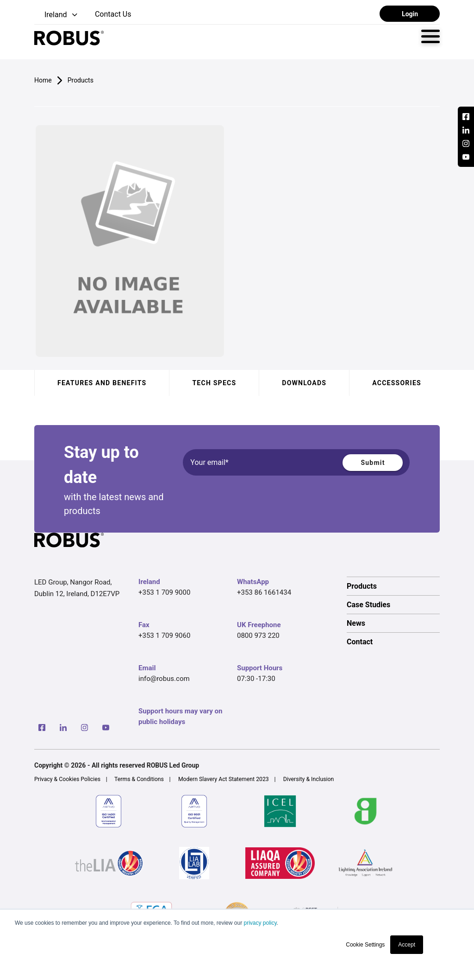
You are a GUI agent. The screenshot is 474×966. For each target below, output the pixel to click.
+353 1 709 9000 (164, 592)
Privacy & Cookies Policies (67, 779)
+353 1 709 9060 (164, 635)
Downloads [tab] (304, 383)
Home (43, 80)
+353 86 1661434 (264, 592)
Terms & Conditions (139, 779)
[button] (56, 15)
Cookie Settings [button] (365, 944)
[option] (393, 586)
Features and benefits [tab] (101, 383)
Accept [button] (406, 944)
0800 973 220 (258, 635)
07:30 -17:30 (256, 678)
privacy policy (259, 923)
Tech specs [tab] (214, 383)
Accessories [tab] (396, 383)
